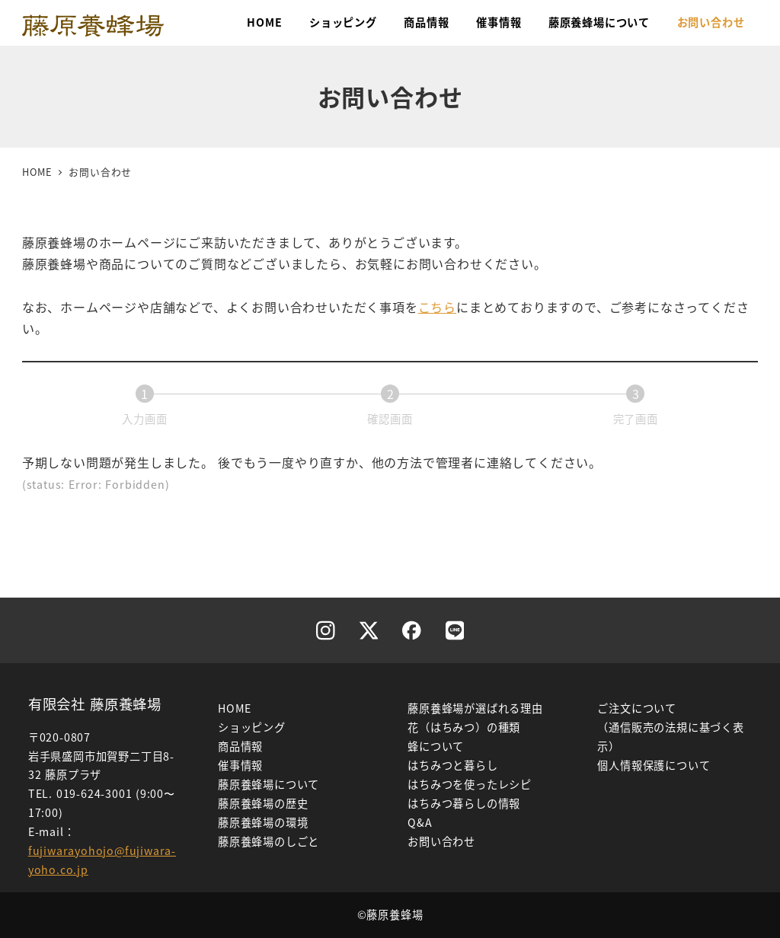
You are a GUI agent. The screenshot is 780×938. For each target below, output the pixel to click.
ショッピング (252, 727)
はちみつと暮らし (452, 765)
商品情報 (240, 746)
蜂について (436, 746)
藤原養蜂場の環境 (263, 822)
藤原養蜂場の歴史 (263, 803)
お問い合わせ (441, 841)
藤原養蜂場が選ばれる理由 (475, 708)
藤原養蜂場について (268, 784)
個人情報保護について (653, 765)
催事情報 (240, 765)
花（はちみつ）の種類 (464, 727)
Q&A (420, 822)
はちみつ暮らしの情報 (464, 803)
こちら (437, 307)
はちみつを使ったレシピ (470, 784)
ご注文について (636, 708)
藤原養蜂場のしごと (268, 841)
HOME (234, 708)
